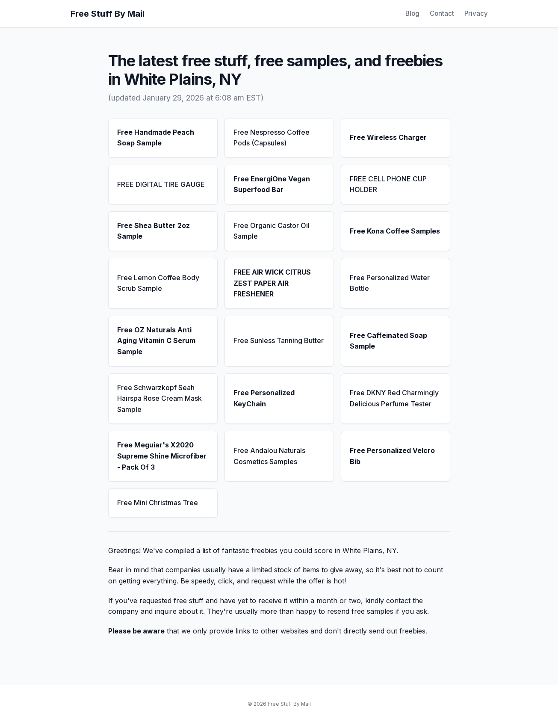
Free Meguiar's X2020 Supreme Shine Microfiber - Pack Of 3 (162, 456)
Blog (412, 13)
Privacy (476, 13)
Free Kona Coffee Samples (395, 231)
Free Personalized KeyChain (264, 398)
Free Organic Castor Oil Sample (271, 231)
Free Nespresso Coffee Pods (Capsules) (271, 138)
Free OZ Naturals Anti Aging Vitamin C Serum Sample (156, 340)
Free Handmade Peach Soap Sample (155, 138)
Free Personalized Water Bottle (390, 283)
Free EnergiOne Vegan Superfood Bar (271, 184)
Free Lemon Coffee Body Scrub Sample (158, 283)
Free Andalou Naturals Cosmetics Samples (269, 456)
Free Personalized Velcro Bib (392, 456)
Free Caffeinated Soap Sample (388, 341)
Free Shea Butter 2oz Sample (153, 231)
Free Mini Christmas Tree (157, 502)
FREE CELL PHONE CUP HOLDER (388, 184)
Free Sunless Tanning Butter (278, 340)
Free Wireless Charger (388, 137)
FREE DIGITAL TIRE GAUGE (161, 184)
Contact (442, 13)
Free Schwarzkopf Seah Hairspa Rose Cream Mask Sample (159, 398)
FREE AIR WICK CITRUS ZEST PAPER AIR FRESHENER (272, 283)
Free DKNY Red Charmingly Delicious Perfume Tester (394, 398)
